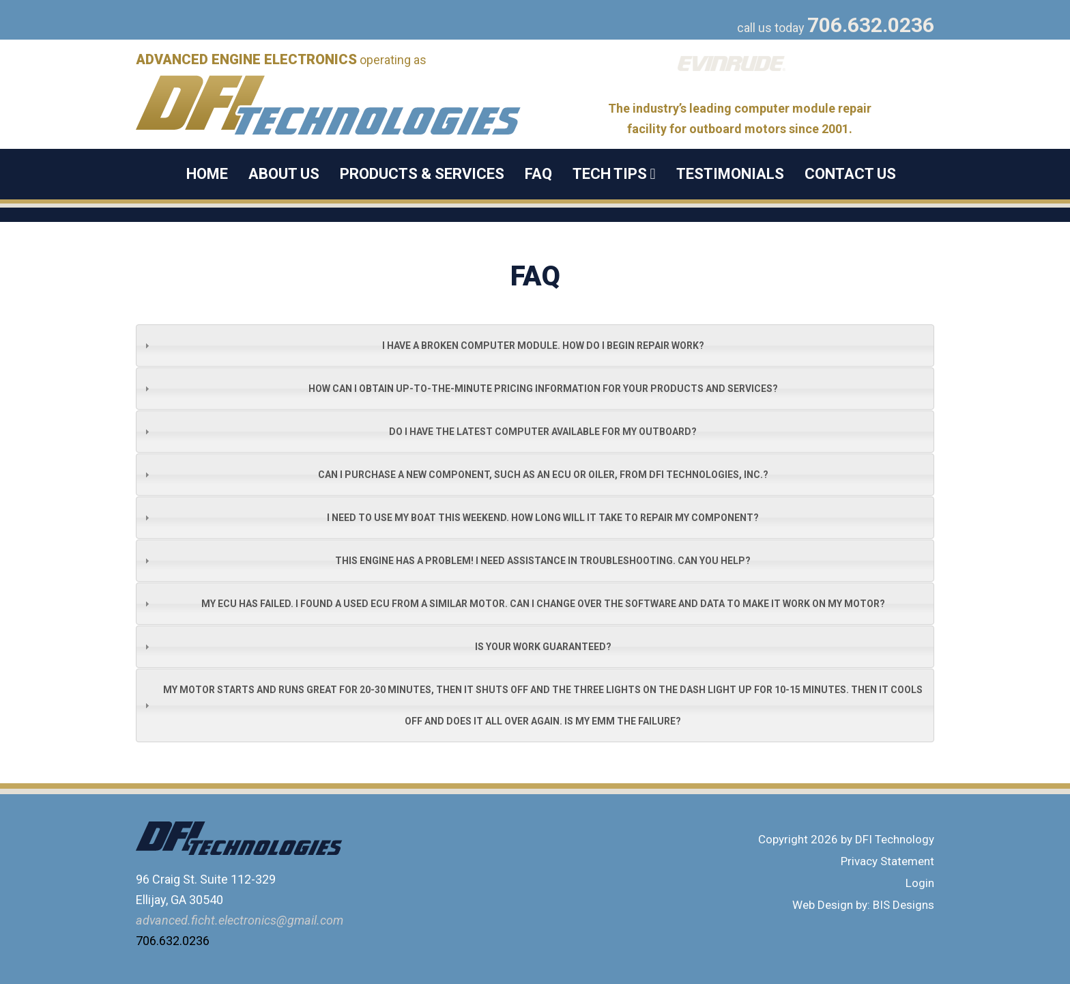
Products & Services (422, 173)
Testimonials (730, 173)
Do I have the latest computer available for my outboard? (543, 431)
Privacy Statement (887, 861)
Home (207, 173)
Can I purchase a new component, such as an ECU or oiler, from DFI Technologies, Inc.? (543, 474)
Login (920, 883)
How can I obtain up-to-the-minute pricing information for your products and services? (543, 388)
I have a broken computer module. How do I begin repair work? (543, 345)
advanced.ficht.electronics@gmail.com (239, 920)
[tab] (535, 345)
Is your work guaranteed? (543, 646)
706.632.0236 (870, 25)
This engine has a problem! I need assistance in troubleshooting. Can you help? (543, 560)
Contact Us (850, 173)
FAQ (538, 173)
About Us (283, 173)
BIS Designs (903, 905)
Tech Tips (614, 173)
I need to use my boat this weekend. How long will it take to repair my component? (543, 517)
